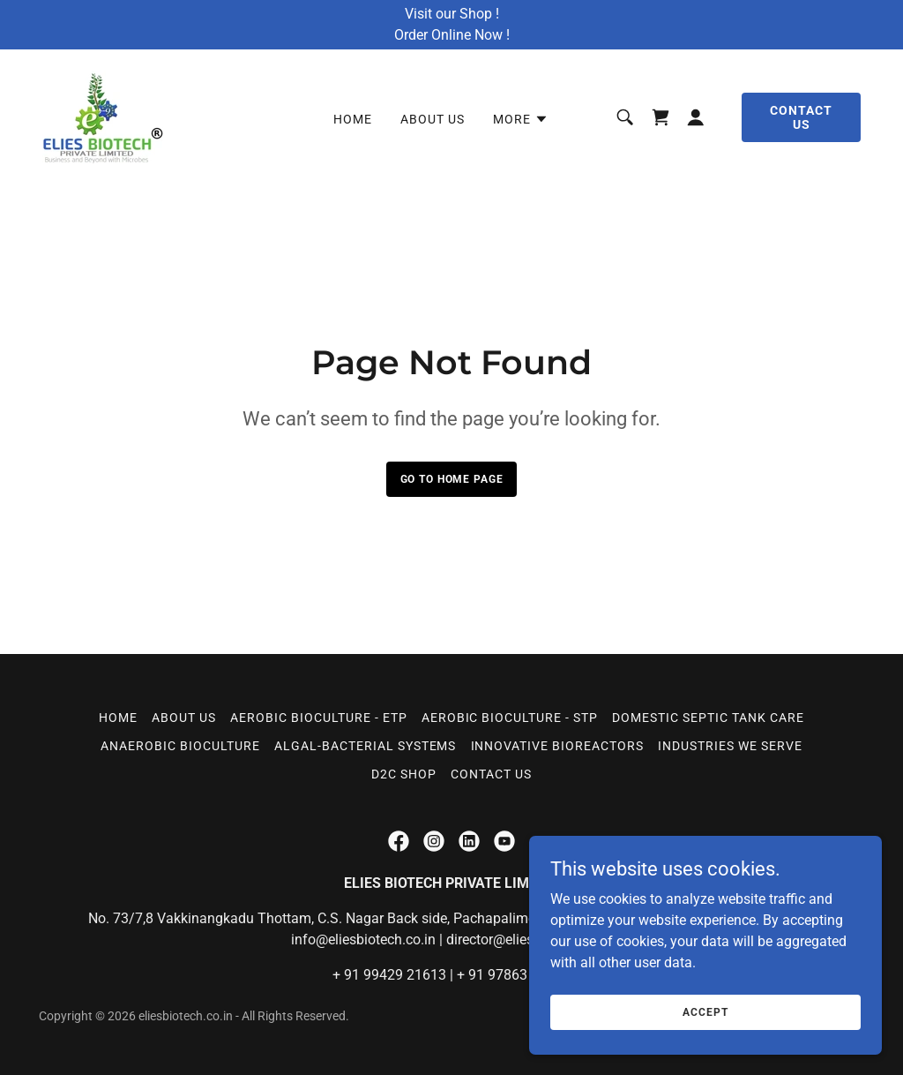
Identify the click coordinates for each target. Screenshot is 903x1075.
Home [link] (352, 119)
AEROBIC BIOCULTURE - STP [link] (510, 717)
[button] (521, 119)
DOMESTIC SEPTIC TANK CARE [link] (708, 717)
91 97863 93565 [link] (519, 974)
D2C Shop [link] (404, 774)
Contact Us (801, 117)
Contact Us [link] (491, 774)
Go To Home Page (452, 479)
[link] (102, 116)
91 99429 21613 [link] (395, 974)
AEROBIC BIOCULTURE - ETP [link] (318, 717)
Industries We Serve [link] (730, 746)
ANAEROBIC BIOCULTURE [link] (180, 746)
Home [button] (118, 717)
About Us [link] (432, 119)
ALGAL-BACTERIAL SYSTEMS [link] (365, 746)
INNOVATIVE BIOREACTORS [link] (558, 746)
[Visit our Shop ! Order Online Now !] (451, 25)
